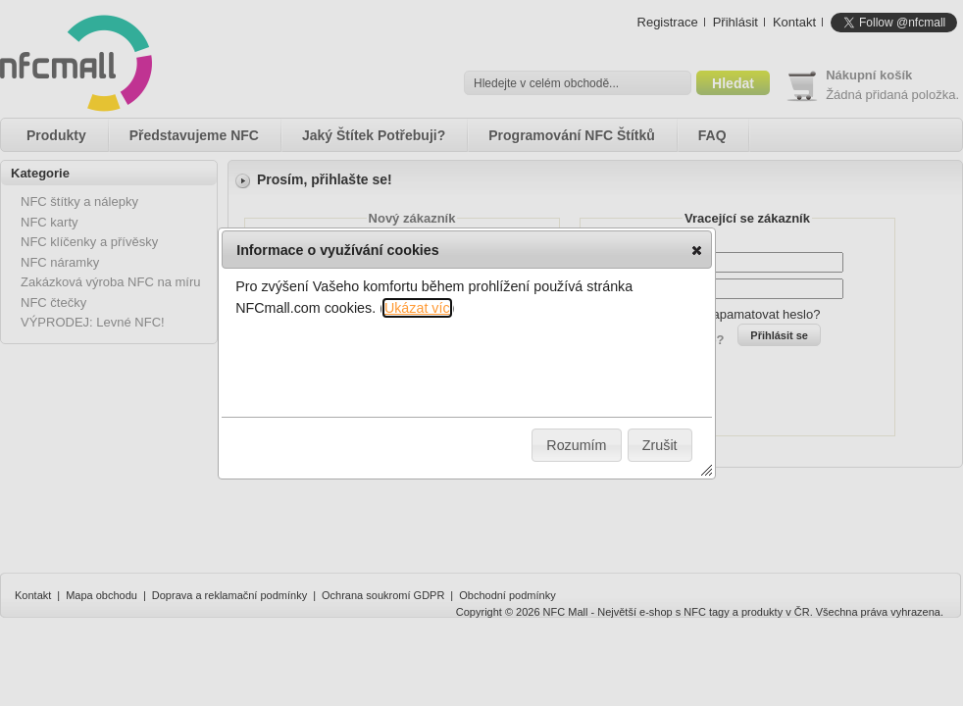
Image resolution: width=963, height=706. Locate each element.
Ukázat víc (417, 308)
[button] (696, 250)
